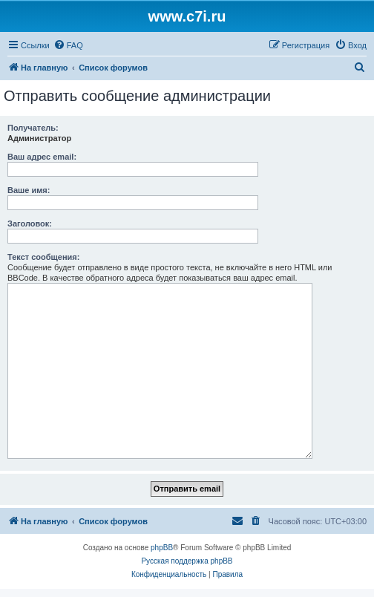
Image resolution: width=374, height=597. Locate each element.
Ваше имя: (28, 190)
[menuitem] (68, 45)
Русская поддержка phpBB (186, 561)
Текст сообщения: (43, 256)
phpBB (162, 548)
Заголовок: (29, 223)
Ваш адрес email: (41, 156)
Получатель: (33, 127)
